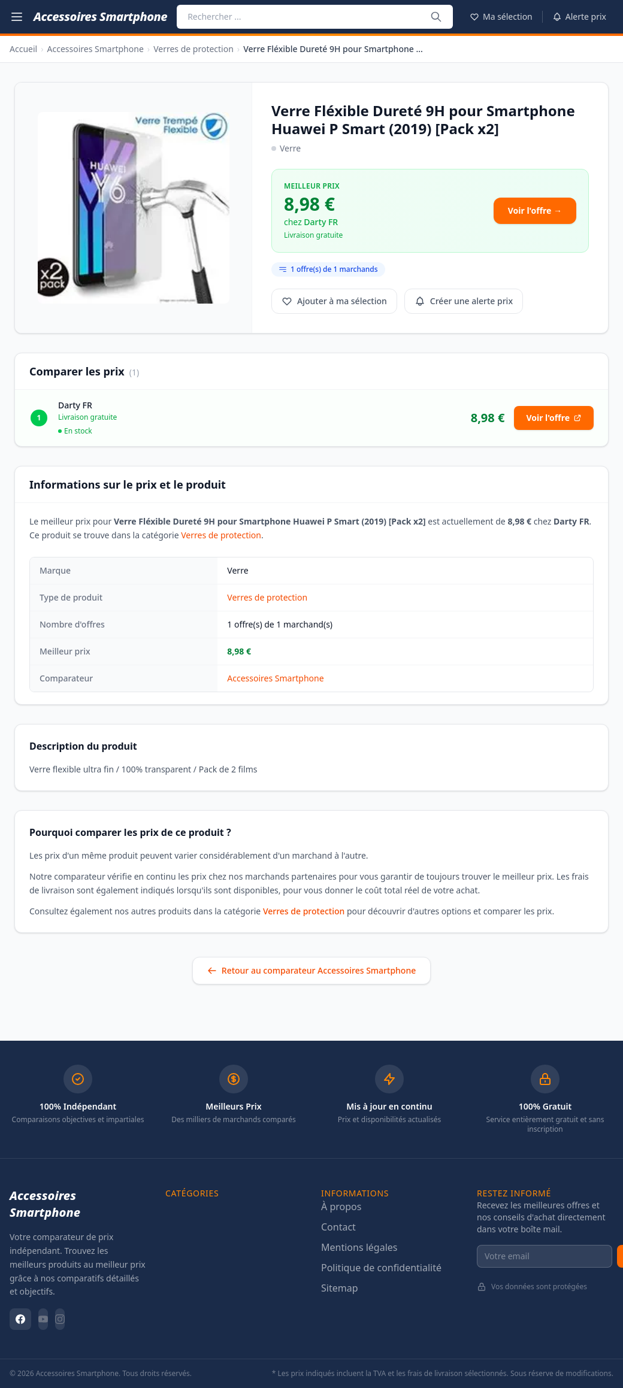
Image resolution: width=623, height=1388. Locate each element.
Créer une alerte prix (464, 301)
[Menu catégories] (17, 17)
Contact (338, 1227)
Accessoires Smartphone (95, 48)
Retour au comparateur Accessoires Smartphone (311, 970)
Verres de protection (193, 48)
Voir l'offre (554, 417)
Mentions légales (359, 1247)
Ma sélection (501, 16)
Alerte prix (579, 16)
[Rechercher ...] (437, 17)
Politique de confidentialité (381, 1267)
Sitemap (339, 1288)
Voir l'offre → (535, 210)
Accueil (23, 48)
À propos (341, 1206)
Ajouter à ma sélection (334, 301)
